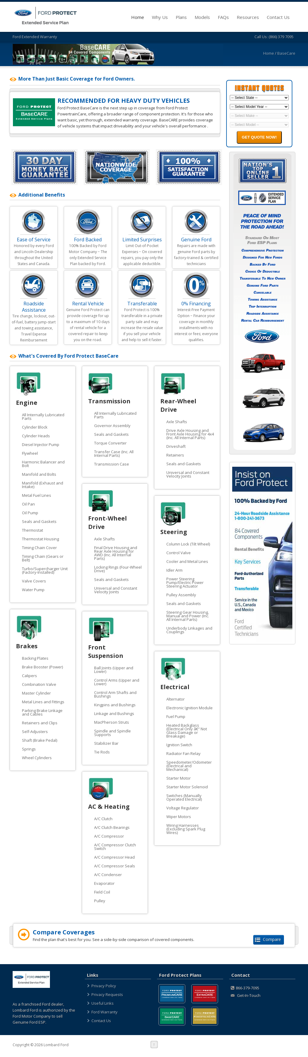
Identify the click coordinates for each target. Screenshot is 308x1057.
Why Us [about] (166, 17)
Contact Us (284, 17)
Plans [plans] (186, 17)
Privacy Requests (107, 994)
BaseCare (286, 53)
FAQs (229, 17)
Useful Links (102, 1003)
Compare (268, 939)
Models (208, 17)
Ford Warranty (104, 1012)
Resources (253, 17)
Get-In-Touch (245, 995)
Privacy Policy (103, 985)
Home (143, 17)
